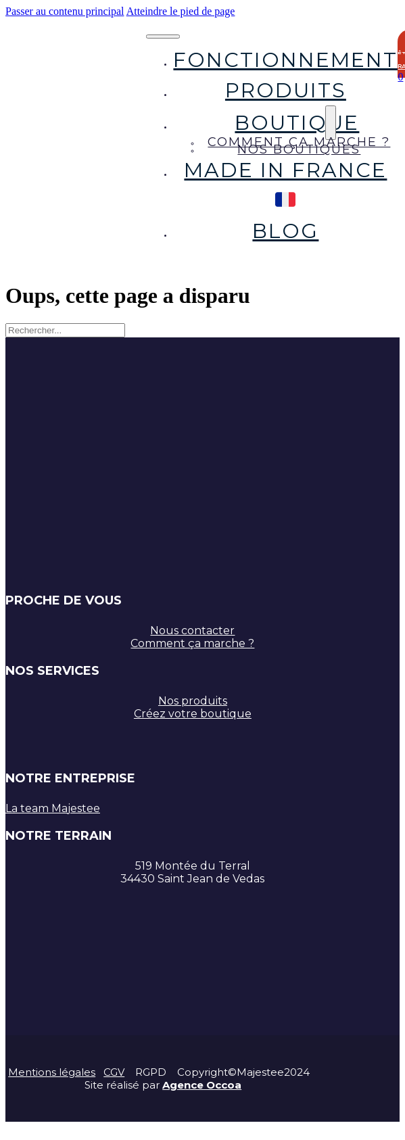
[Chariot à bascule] (400, 76)
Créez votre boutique (193, 713)
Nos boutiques (298, 149)
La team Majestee (52, 808)
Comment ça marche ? (192, 643)
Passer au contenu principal (64, 11)
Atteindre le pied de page (180, 11)
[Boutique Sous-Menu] (330, 122)
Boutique (297, 122)
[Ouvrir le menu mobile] (163, 36)
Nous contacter (192, 630)
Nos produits (192, 700)
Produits (285, 90)
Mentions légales (51, 1072)
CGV (113, 1072)
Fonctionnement (285, 59)
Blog (285, 230)
